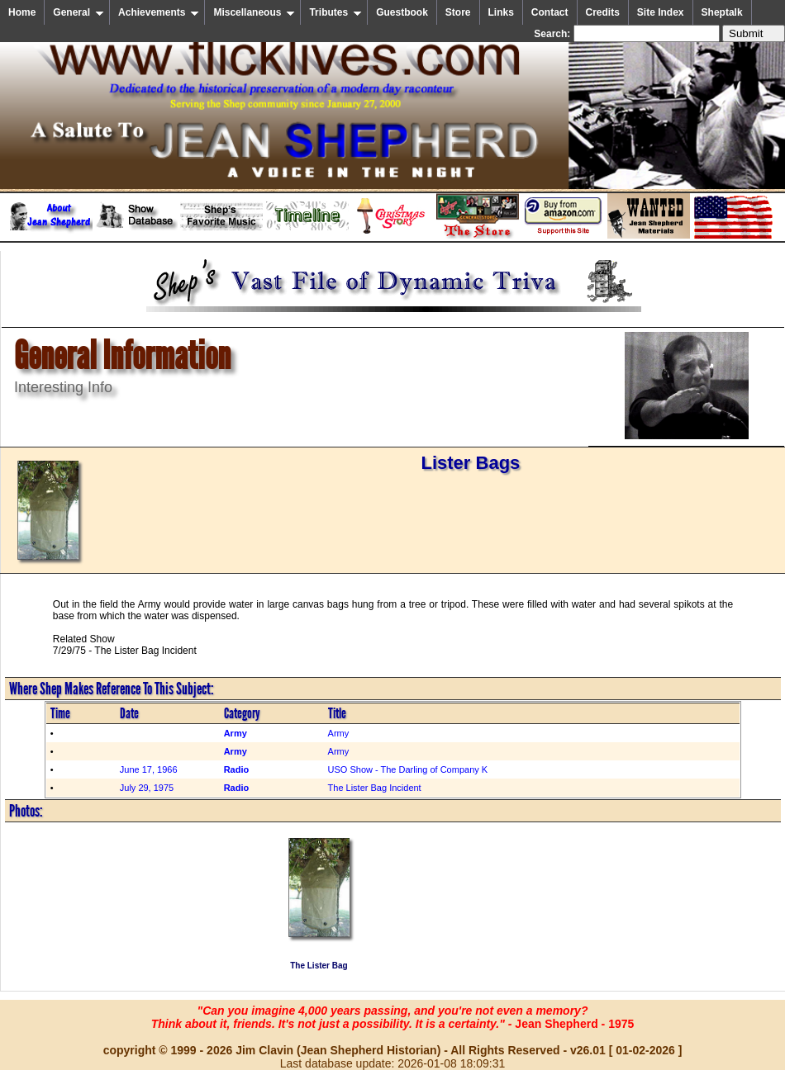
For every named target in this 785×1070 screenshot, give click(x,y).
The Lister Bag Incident (374, 788)
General (78, 12)
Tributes (335, 12)
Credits (603, 12)
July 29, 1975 (147, 788)
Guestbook (402, 12)
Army (339, 733)
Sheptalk (722, 12)
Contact (550, 12)
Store (458, 12)
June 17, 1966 (149, 769)
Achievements (158, 12)
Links (501, 12)
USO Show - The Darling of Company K (408, 769)
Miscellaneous (254, 12)
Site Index (660, 12)
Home (22, 12)
